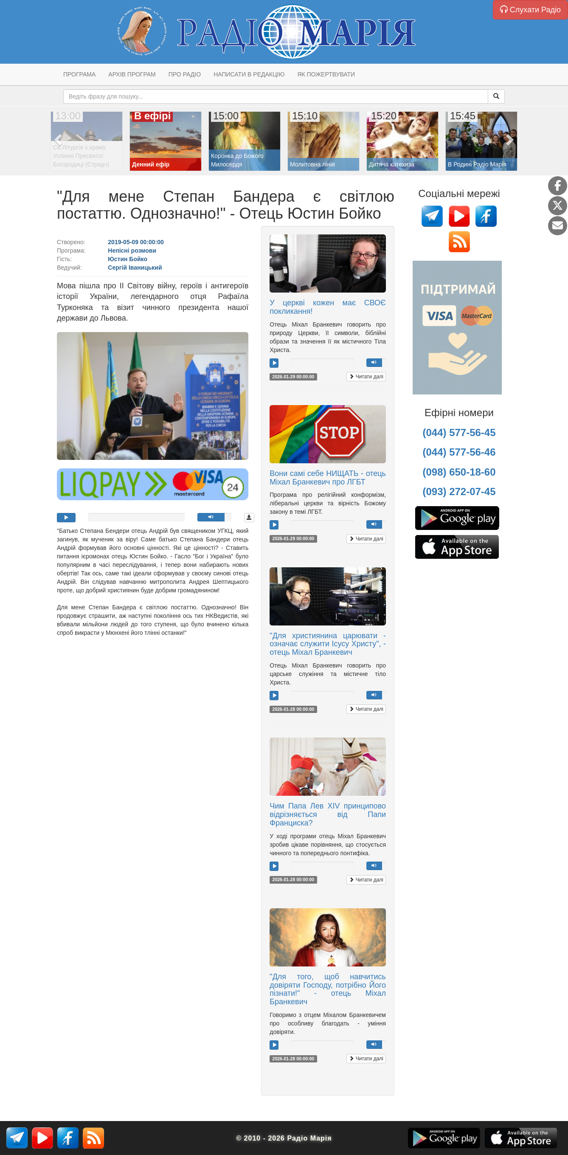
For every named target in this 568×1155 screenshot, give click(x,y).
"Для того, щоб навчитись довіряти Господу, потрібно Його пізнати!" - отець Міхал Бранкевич (328, 989)
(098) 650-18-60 (458, 472)
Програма (79, 74)
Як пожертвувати (326, 74)
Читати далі (366, 377)
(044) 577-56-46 (458, 452)
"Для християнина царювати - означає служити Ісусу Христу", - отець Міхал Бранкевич (328, 644)
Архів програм (131, 74)
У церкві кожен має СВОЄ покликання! (328, 307)
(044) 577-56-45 (458, 432)
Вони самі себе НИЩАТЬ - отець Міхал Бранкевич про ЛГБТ (328, 477)
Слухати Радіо (530, 9)
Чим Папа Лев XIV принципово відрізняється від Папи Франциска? (328, 814)
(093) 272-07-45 (458, 491)
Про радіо (185, 74)
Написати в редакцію (249, 74)
